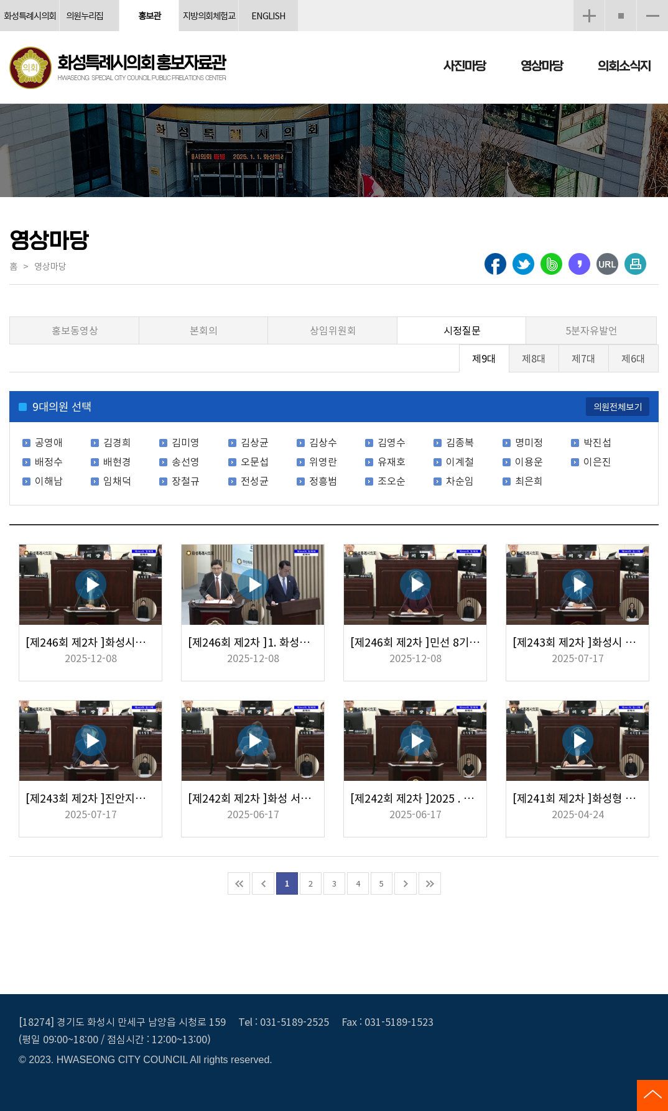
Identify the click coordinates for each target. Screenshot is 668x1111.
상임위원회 (333, 330)
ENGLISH (268, 15)
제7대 (584, 358)
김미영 (186, 442)
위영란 (323, 461)
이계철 (460, 461)
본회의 (204, 330)
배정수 (49, 461)
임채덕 (117, 480)
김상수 (323, 442)
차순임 (460, 480)
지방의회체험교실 (209, 20)
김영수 (392, 442)
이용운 (529, 461)
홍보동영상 (75, 330)
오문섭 (255, 461)
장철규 (186, 480)
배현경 (117, 461)
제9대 (484, 358)
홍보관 (149, 15)
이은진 (597, 461)
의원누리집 (84, 15)
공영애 (49, 442)
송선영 (186, 461)
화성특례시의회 (30, 15)
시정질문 (462, 330)
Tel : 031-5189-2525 (283, 1021)
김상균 (255, 442)
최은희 (529, 480)
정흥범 (323, 480)
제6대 (633, 358)
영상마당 (542, 66)
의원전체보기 (617, 406)
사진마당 (464, 66)
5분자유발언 (591, 330)
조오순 (392, 480)
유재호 (392, 461)
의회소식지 (624, 66)
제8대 (534, 358)
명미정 (529, 442)
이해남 (49, 480)
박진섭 (597, 442)
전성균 (255, 480)
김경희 (117, 442)
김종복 (460, 442)
